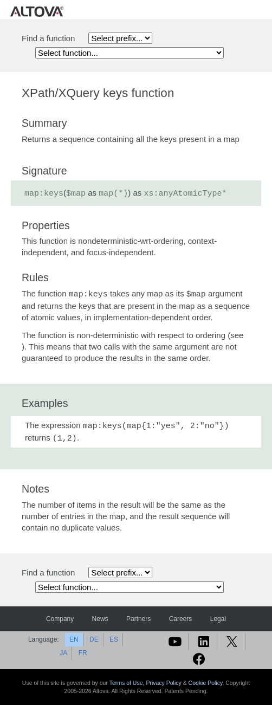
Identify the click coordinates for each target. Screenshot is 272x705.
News (100, 619)
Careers (180, 619)
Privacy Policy (163, 683)
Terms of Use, (127, 683)
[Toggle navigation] (261, 11)
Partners (138, 619)
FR (83, 653)
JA (63, 653)
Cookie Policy (206, 683)
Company (60, 619)
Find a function (48, 38)
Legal (218, 619)
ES (113, 639)
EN (74, 639)
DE (94, 639)
